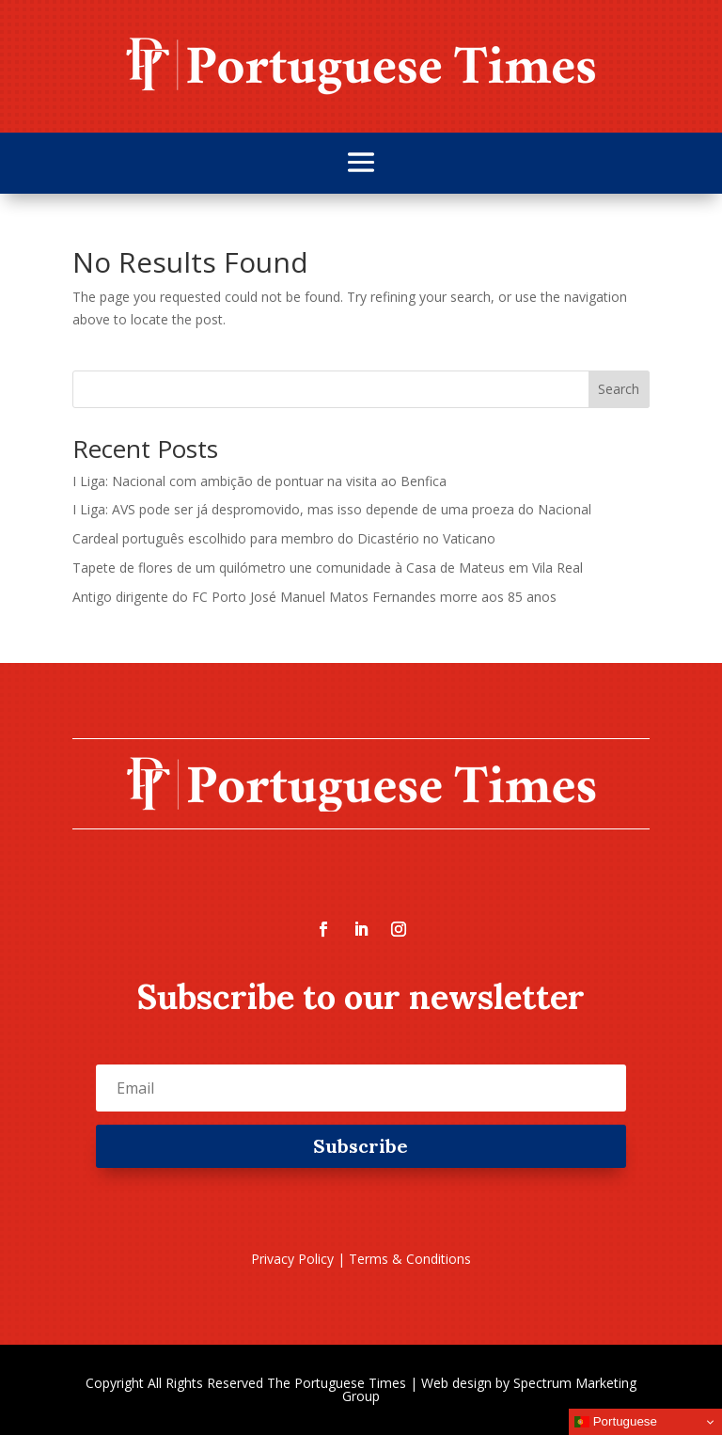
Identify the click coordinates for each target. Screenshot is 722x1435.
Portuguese (615, 1421)
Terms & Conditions (410, 1259)
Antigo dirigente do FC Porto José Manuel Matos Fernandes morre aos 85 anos (314, 597)
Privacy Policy (292, 1259)
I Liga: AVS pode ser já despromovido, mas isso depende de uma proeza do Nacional (331, 509)
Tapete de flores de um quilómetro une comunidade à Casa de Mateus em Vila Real (327, 567)
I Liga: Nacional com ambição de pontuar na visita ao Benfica (259, 481)
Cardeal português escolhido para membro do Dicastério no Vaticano (283, 538)
